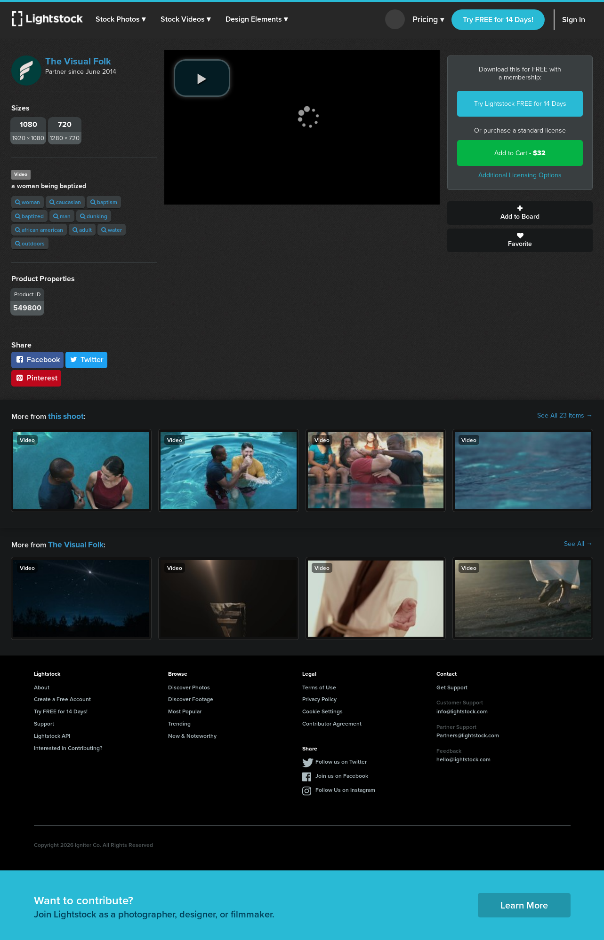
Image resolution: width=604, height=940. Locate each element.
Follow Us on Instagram (345, 788)
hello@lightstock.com (463, 757)
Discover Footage (190, 697)
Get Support (451, 685)
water (111, 230)
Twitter (86, 359)
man (62, 216)
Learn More (524, 903)
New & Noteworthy (192, 734)
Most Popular (184, 709)
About (41, 685)
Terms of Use (319, 685)
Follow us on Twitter (341, 760)
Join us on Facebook (341, 774)
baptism (103, 202)
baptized (29, 216)
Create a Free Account (62, 697)
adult (82, 230)
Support (44, 722)
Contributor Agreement (332, 722)
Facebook (37, 359)
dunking (93, 216)
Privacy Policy (319, 697)
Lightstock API (52, 734)
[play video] (202, 78)
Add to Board (520, 213)
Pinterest (36, 377)
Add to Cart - (520, 153)
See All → (578, 543)
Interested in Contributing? (68, 746)
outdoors (30, 243)
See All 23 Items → (565, 415)
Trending (179, 722)
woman (27, 202)
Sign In (573, 19)
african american (39, 230)
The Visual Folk (78, 61)
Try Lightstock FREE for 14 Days (520, 104)
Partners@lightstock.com (467, 733)
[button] (122, 19)
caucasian (65, 202)
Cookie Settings (322, 709)
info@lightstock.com (462, 709)
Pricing (428, 19)
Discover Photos (189, 685)
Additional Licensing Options (520, 175)
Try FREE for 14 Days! (498, 19)
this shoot (64, 415)
